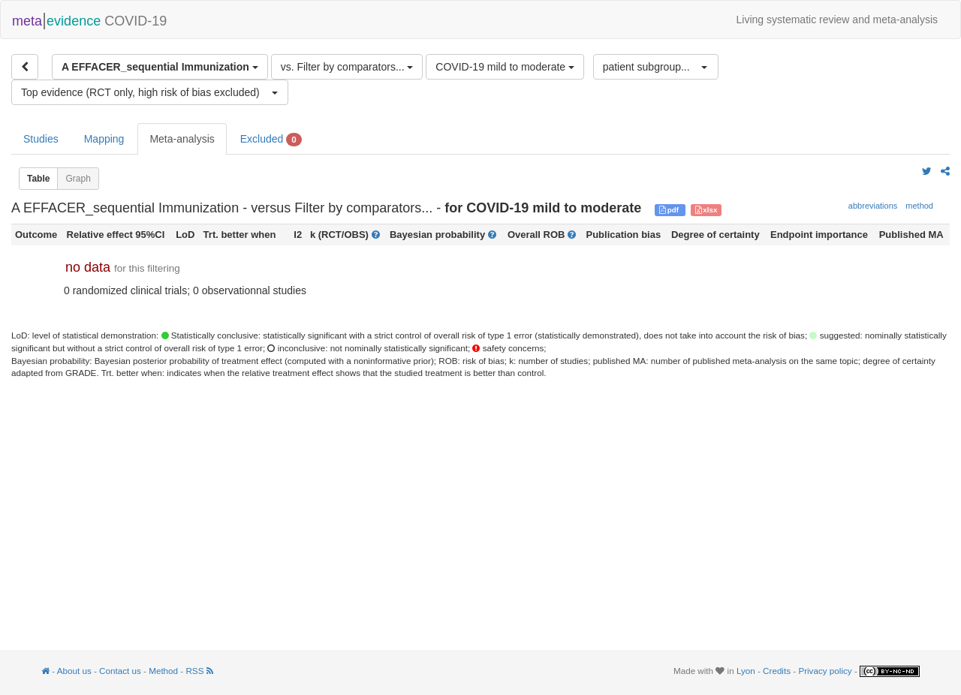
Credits (777, 670)
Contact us (120, 670)
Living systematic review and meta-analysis (837, 20)
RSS (198, 670)
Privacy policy (824, 670)
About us (74, 670)
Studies (41, 139)
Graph (77, 178)
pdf (670, 210)
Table (38, 178)
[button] (655, 67)
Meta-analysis (181, 139)
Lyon (746, 670)
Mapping (104, 139)
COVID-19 (89, 19)
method (919, 205)
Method (163, 670)
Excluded (271, 139)
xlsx (706, 210)
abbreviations (872, 205)
